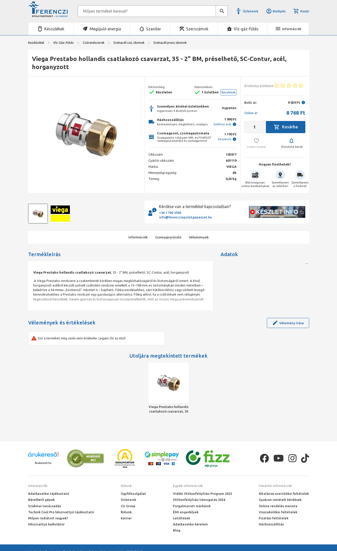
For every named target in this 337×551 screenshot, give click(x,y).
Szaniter (153, 29)
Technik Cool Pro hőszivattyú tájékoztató (61, 512)
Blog (176, 530)
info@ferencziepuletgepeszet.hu (185, 217)
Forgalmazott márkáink (192, 506)
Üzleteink (250, 11)
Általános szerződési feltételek (284, 493)
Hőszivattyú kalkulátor (46, 524)
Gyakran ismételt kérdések (280, 499)
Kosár (301, 11)
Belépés (276, 11)
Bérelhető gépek (41, 499)
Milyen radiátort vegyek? (48, 518)
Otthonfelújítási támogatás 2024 (199, 499)
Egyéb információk (188, 485)
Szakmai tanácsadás (44, 506)
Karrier (126, 518)
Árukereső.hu (43, 462)
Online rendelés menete (278, 506)
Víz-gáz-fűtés (246, 29)
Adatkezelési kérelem (190, 524)
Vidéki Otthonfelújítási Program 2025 (202, 493)
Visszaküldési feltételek (278, 512)
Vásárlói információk (275, 485)
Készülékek (54, 29)
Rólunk (126, 485)
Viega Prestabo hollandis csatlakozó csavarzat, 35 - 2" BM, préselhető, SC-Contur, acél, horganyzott (168, 409)
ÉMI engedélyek (186, 512)
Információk (37, 485)
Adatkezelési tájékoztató (48, 493)
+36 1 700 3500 (170, 212)
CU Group (128, 506)
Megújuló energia (105, 29)
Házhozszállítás (271, 524)
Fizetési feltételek (273, 518)
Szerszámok (197, 29)
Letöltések (181, 518)
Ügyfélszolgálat (133, 493)
